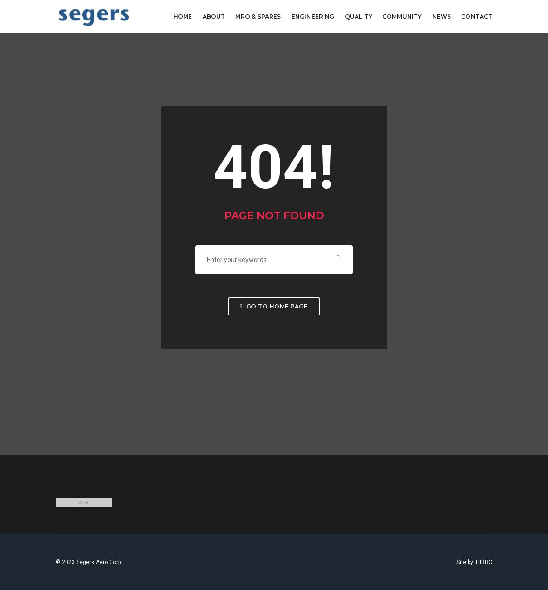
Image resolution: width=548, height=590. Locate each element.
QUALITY (358, 16)
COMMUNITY (402, 16)
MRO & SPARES (258, 16)
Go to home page (274, 306)
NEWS (441, 16)
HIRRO (484, 562)
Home (182, 16)
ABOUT (214, 16)
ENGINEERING (313, 16)
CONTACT (476, 16)
